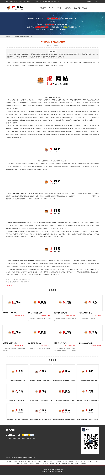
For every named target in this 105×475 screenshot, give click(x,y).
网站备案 (52, 461)
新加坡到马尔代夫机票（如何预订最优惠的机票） (41, 381)
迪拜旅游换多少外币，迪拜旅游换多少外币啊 (41, 400)
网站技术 (26, 36)
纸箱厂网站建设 (60, 57)
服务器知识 (45, 463)
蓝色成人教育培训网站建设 (60, 313)
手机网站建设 (84, 463)
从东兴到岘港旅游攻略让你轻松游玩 (87, 380)
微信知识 (52, 463)
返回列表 (9, 285)
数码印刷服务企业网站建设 (13, 54)
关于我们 (52, 8)
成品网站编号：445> (19, 345)
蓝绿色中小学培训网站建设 (35, 313)
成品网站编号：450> (70, 315)
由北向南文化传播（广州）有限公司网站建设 (17, 420)
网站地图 (56, 469)
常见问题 (77, 8)
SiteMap (61, 469)
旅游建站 (76, 463)
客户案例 (90, 461)
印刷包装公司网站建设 (34, 57)
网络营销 (65, 461)
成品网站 (21, 461)
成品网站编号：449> (45, 315)
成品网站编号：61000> (70, 345)
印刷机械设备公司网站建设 (48, 57)
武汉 (52, 1)
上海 (49, 1)
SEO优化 (23, 457)
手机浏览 (96, 1)
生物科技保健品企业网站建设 (86, 313)
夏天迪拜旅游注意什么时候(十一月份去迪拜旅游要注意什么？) (87, 420)
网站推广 (40, 461)
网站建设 (13, 457)
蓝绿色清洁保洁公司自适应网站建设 (68, 54)
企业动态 (15, 461)
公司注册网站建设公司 (21, 57)
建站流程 (68, 8)
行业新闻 (27, 461)
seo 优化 (19, 463)
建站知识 (58, 461)
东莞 (40, 1)
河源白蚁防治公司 (31, 457)
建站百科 (58, 463)
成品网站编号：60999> (95, 345)
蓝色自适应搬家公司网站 (84, 54)
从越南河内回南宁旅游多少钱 (17, 380)
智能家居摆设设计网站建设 (9, 343)
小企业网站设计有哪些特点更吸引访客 (20, 279)
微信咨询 (89, 1)
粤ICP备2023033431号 (48, 469)
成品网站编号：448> (96, 315)
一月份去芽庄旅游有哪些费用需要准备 (64, 400)
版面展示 (66, 27)
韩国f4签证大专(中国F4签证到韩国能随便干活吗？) (40, 420)
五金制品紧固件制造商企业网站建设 (31, 54)
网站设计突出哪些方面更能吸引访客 (19, 282)
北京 (46, 1)
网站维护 (64, 463)
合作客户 (96, 461)
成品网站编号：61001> (45, 345)
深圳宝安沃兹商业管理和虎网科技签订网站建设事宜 (64, 381)
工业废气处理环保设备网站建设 (49, 54)
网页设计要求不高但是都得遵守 (17, 400)
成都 (55, 1)
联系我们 (85, 8)
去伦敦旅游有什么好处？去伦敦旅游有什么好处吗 (88, 400)
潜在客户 (83, 461)
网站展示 (60, 7)
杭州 (58, 1)
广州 (43, 1)
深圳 (37, 1)
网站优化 (18, 457)
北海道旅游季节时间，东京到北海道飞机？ (64, 419)
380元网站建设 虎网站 (17, 36)
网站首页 (43, 8)
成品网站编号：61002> (19, 315)
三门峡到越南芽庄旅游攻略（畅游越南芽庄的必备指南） (52, 151)
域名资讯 (70, 463)
